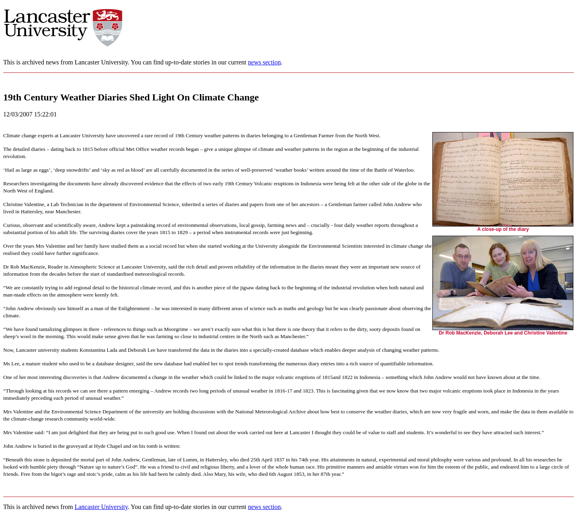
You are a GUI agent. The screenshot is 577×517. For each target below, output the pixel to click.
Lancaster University (101, 506)
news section (264, 62)
